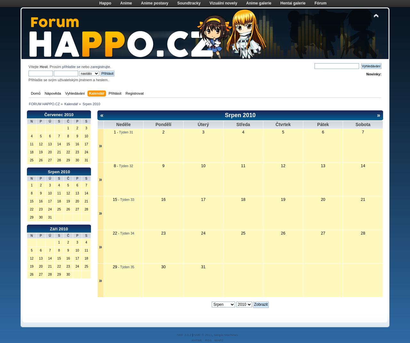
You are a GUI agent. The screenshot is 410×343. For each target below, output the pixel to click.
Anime (126, 3)
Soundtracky (189, 3)
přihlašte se (71, 67)
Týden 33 (127, 200)
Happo (105, 3)
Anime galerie (259, 3)
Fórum (320, 3)
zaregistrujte (100, 67)
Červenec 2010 (58, 114)
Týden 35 (127, 267)
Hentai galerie (293, 3)
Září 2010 (59, 229)
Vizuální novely (223, 3)
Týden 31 (126, 132)
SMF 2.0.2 (184, 335)
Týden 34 (127, 233)
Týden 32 (126, 166)
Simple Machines (226, 335)
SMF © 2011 (203, 335)
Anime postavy (154, 3)
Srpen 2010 (59, 171)
